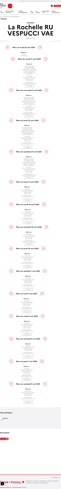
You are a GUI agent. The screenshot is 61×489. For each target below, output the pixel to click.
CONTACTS (57, 6)
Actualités (35, 480)
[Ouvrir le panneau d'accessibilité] (2, 483)
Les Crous (49, 480)
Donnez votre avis (44, 482)
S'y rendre (4, 438)
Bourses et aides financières (10, 11)
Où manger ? (5, 16)
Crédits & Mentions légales (16, 487)
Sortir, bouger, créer (45, 11)
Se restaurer (38, 11)
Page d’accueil (29, 480)
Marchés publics (36, 482)
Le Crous (2, 11)
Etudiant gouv (55, 480)
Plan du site (24, 487)
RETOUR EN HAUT (55, 477)
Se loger (32, 11)
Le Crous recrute (42, 480)
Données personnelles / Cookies (5, 487)
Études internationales (55, 11)
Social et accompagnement (23, 11)
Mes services (28, 482)
